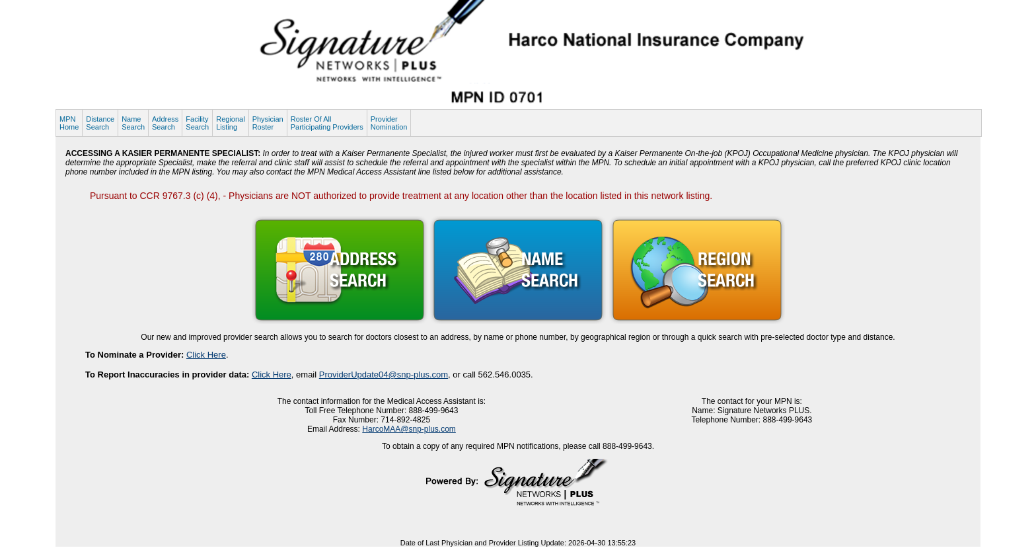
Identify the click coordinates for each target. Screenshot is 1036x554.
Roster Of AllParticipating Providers (327, 123)
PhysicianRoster (267, 123)
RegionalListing (230, 123)
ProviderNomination (389, 123)
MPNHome (69, 123)
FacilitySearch (197, 123)
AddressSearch (165, 123)
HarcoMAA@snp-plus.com (409, 429)
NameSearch (133, 123)
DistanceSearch (100, 123)
